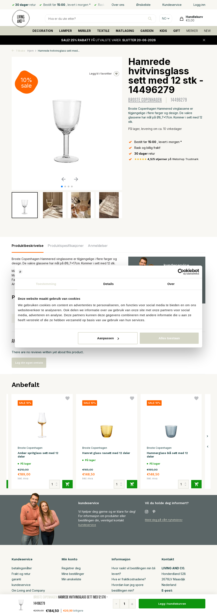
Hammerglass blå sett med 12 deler (170, 455)
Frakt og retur (21, 575)
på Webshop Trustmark (168, 159)
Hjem (32, 50)
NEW (207, 30)
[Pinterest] (154, 513)
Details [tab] (108, 283)
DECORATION (42, 30)
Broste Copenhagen (145, 100)
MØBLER (84, 30)
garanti (16, 580)
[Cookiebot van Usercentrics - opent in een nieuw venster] (181, 272)
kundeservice (87, 526)
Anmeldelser (98, 246)
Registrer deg (71, 569)
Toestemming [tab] (46, 283)
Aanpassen (108, 338)
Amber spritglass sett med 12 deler (41, 455)
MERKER (192, 30)
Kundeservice (172, 4)
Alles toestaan (169, 338)
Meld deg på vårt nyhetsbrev (165, 521)
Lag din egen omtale (33, 362)
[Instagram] (146, 513)
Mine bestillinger (73, 575)
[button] (62, 186)
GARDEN (146, 30)
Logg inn (199, 4)
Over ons (118, 4)
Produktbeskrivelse (28, 246)
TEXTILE (103, 30)
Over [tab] (171, 283)
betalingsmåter (22, 569)
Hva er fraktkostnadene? (129, 580)
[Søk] (100, 18)
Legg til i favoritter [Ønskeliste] (104, 73)
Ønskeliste (143, 4)
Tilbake (18, 50)
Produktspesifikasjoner (66, 246)
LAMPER (65, 30)
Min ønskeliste (71, 580)
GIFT (176, 30)
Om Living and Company (28, 591)
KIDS (163, 30)
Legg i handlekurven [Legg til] (172, 604)
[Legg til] (67, 483)
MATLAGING (125, 30)
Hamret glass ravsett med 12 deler (104, 455)
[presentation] (207, 447)
